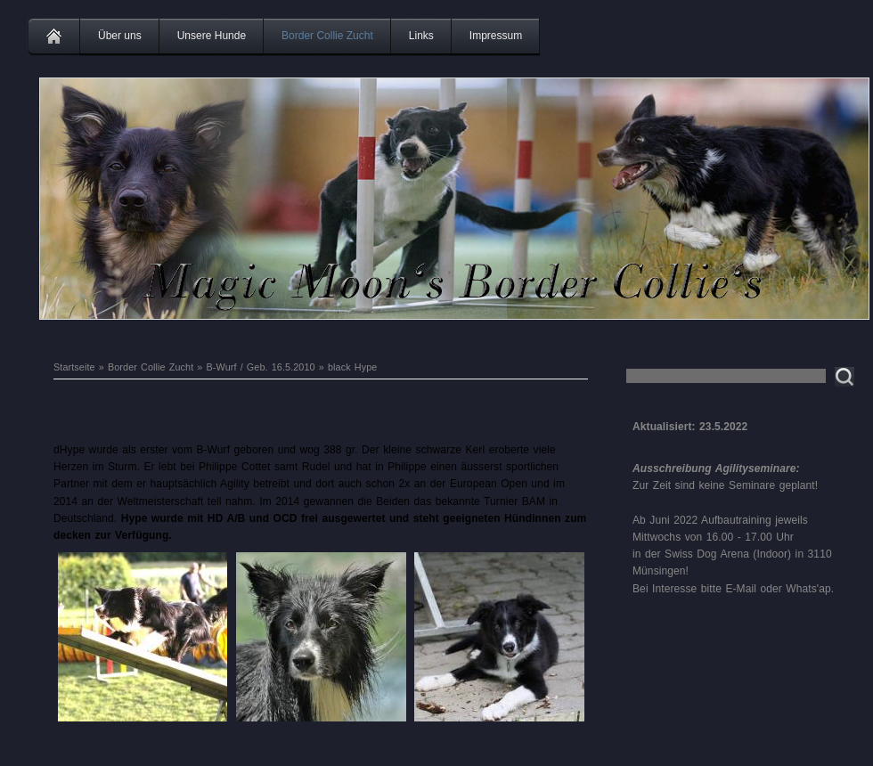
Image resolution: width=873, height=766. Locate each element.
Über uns (120, 35)
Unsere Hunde (211, 35)
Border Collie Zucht (327, 35)
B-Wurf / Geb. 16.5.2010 (261, 367)
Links (421, 35)
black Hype (352, 367)
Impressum (495, 35)
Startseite (74, 367)
